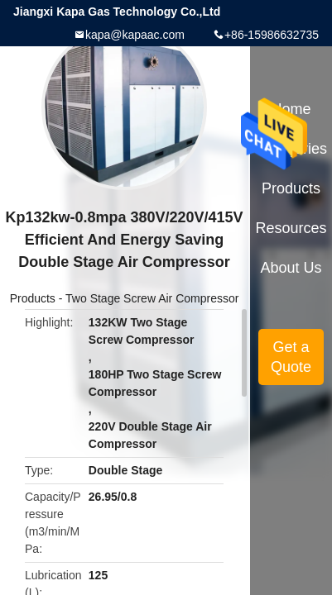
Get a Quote (291, 357)
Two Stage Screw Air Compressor (151, 298)
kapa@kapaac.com (135, 34)
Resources (291, 228)
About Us (291, 267)
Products (32, 298)
